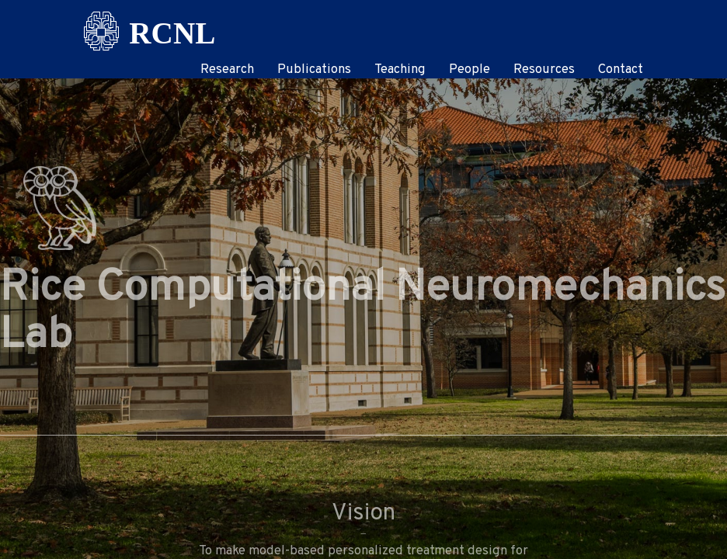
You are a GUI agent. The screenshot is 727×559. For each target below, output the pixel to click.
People (469, 69)
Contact (620, 69)
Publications (314, 69)
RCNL (172, 27)
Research (227, 69)
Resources (544, 69)
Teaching (400, 69)
